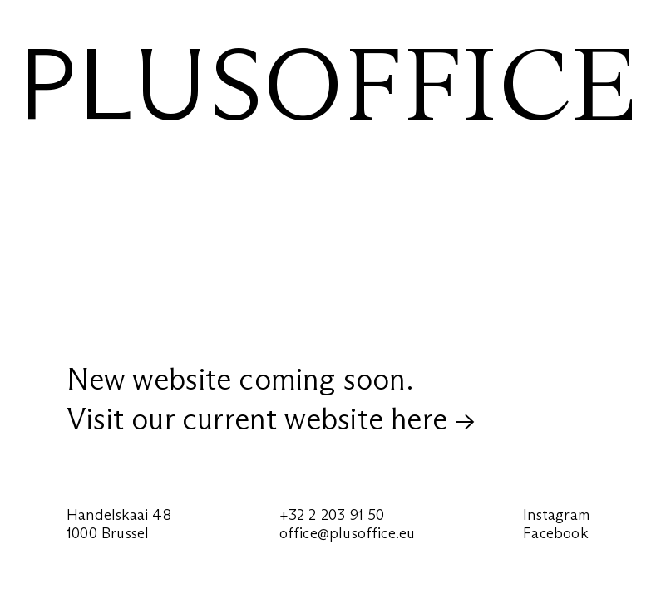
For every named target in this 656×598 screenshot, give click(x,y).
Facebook (555, 533)
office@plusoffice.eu (347, 533)
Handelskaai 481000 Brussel (119, 524)
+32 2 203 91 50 (332, 515)
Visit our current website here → (271, 419)
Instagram (556, 515)
